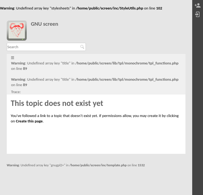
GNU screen (44, 24)
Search (83, 47)
